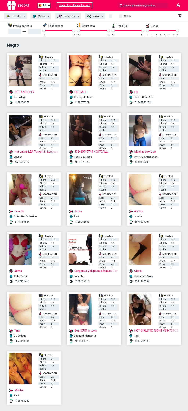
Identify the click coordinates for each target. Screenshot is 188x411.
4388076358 (22, 102)
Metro (39, 16)
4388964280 (22, 400)
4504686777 (22, 162)
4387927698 (142, 281)
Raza (93, 16)
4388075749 (82, 102)
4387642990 (142, 341)
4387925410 (22, 281)
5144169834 (22, 221)
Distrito (13, 16)
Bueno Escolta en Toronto (74, 5)
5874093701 (142, 221)
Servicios (66, 16)
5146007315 (82, 281)
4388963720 (82, 341)
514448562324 (143, 102)
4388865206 (142, 162)
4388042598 (82, 221)
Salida (127, 16)
